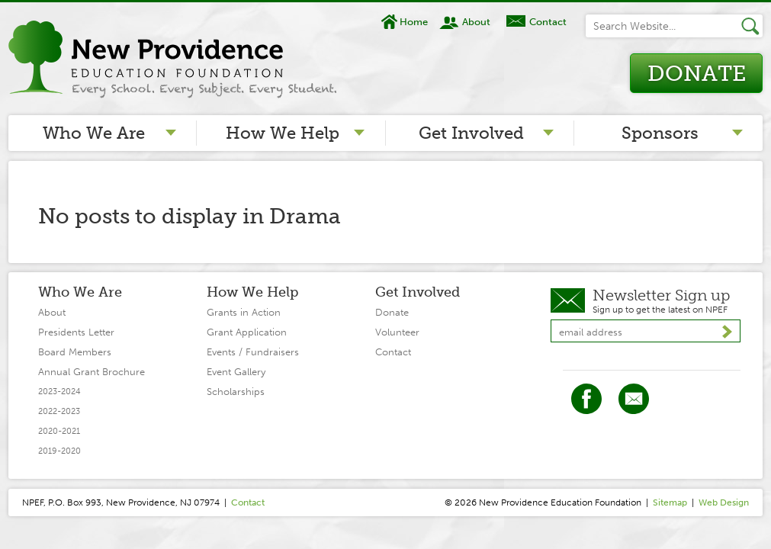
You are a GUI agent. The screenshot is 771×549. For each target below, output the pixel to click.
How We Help (282, 133)
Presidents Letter (76, 332)
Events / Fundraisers (253, 352)
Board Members (74, 352)
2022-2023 (59, 411)
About (476, 21)
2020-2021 (59, 431)
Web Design (724, 502)
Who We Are (94, 133)
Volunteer (397, 332)
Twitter (633, 399)
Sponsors (660, 133)
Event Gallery (236, 371)
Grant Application (247, 332)
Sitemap (670, 502)
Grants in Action (244, 312)
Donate (696, 73)
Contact (548, 21)
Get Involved (471, 133)
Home (414, 21)
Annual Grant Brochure (91, 371)
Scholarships (236, 391)
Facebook (586, 399)
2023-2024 (59, 391)
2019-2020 (59, 451)
